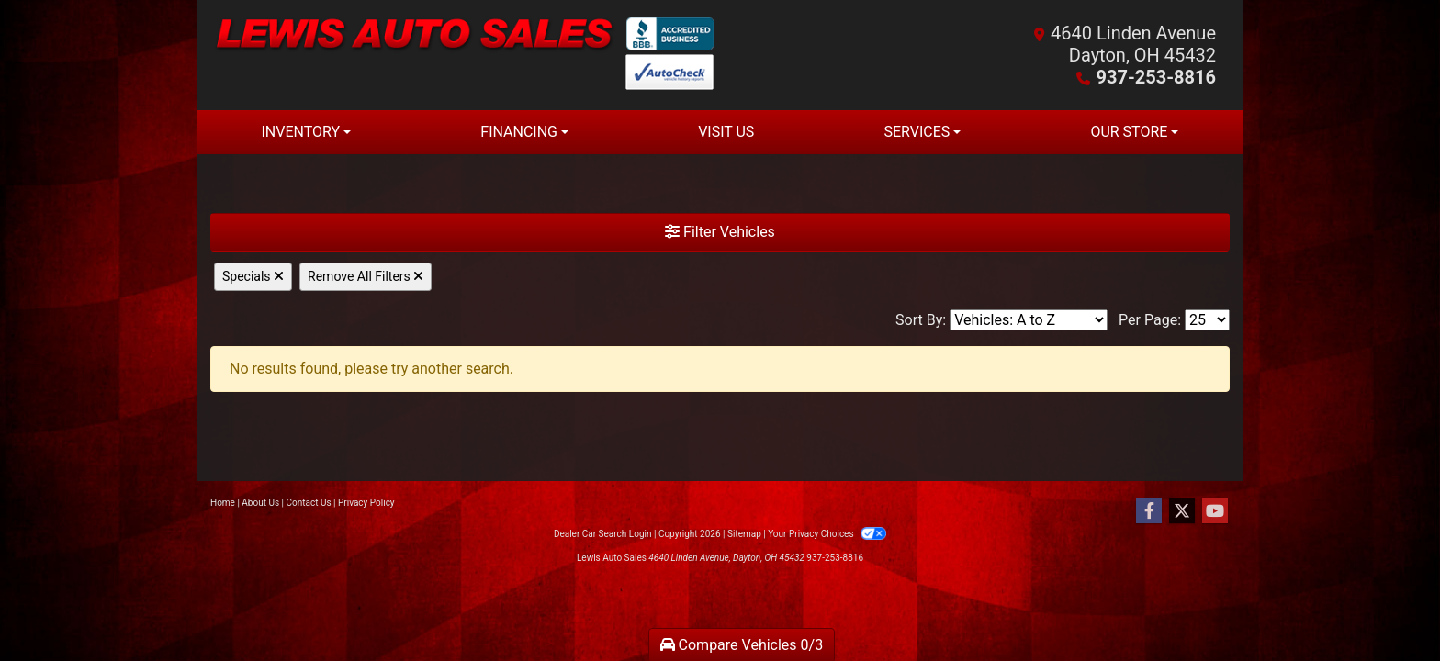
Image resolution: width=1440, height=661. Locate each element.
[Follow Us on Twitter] (1182, 511)
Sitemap (744, 534)
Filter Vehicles (720, 232)
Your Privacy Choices (827, 534)
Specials (253, 276)
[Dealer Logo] (465, 55)
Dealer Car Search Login (603, 534)
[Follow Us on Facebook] (1149, 511)
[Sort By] (1029, 319)
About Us (260, 503)
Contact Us (309, 503)
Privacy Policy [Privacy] (366, 503)
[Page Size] (1207, 319)
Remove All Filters (365, 276)
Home (222, 503)
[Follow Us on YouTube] (1215, 511)
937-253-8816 (1156, 77)
